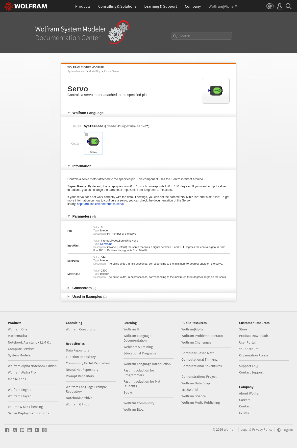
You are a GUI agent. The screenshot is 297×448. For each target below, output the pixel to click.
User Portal (247, 342)
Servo (115, 71)
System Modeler (76, 71)
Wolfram (230, 429)
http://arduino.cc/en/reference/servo (100, 204)
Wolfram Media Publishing (200, 402)
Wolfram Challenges (196, 342)
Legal (244, 429)
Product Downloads (254, 335)
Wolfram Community (139, 403)
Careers (244, 400)
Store (243, 329)
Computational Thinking (199, 359)
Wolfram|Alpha (192, 329)
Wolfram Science (193, 396)
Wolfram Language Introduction (147, 364)
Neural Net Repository (82, 369)
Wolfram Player (19, 396)
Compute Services (21, 349)
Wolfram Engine (19, 389)
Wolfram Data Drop (195, 383)
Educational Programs (140, 353)
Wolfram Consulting (80, 329)
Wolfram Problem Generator (202, 335)
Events (244, 412)
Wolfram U (131, 329)
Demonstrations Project (199, 376)
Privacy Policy (262, 429)
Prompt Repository (80, 376)
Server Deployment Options (28, 413)
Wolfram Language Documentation (137, 337)
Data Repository (78, 350)
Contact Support (251, 372)
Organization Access (253, 355)
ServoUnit (106, 243)
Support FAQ (248, 366)
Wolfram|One (17, 329)
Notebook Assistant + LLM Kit (29, 342)
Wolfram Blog (134, 409)
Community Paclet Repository (88, 363)
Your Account (249, 349)
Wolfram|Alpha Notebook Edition (32, 366)
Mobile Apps (17, 379)
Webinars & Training (138, 347)
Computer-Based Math (198, 353)
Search (184, 36)
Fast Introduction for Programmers (139, 372)
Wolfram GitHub (78, 404)
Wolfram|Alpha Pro (22, 372)
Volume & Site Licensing (25, 406)
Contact (245, 406)
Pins (106, 71)
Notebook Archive (79, 398)
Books (128, 392)
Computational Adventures (201, 366)
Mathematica (17, 335)
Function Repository (81, 356)
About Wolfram (250, 393)
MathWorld (189, 389)
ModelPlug (94, 71)
